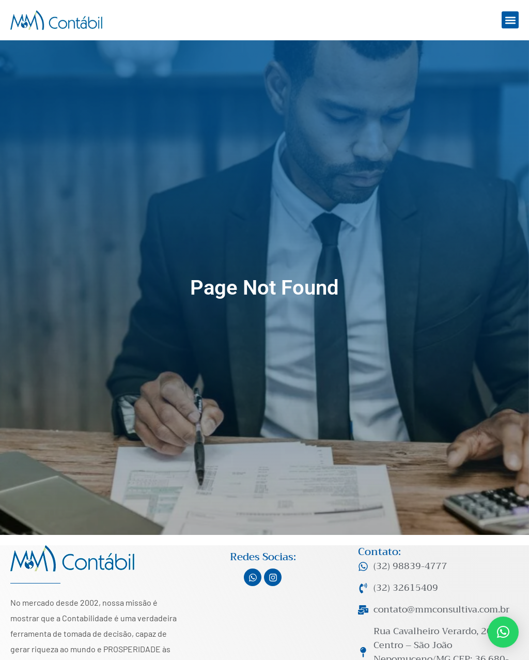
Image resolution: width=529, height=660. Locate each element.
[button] (510, 19)
